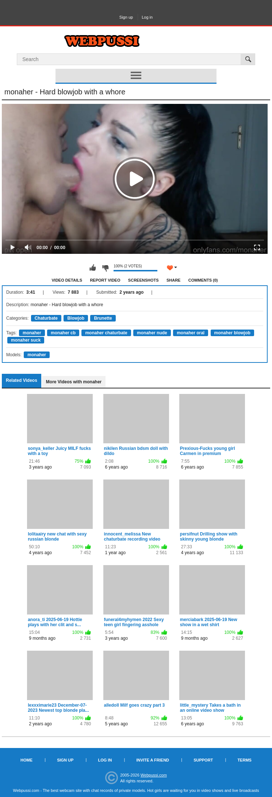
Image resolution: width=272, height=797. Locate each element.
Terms (244, 760)
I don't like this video (105, 267)
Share (173, 280)
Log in (147, 17)
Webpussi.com (154, 775)
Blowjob (75, 318)
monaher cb (63, 332)
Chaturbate (46, 318)
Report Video (105, 280)
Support (203, 760)
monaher (32, 332)
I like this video (93, 267)
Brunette (103, 318)
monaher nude (152, 332)
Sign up (126, 17)
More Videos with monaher (73, 381)
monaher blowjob (232, 332)
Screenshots (143, 280)
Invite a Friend (152, 760)
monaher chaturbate (106, 332)
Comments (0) (203, 280)
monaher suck (26, 340)
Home (26, 760)
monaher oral (190, 332)
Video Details (67, 280)
